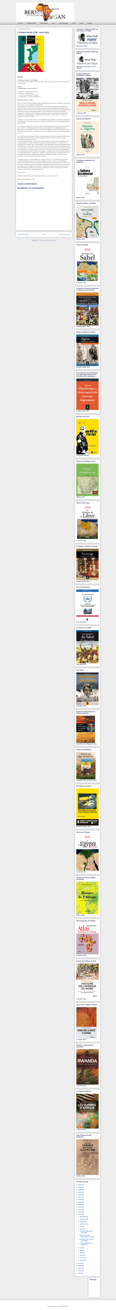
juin (81, 1248)
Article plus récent (23, 234)
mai (81, 1250)
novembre (83, 1219)
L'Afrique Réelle (31, 23)
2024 (79, 1189)
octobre (82, 1221)
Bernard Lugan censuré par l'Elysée (86, 1239)
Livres (73, 23)
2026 (79, 1184)
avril (81, 1252)
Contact (89, 23)
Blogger (67, 1306)
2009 (79, 1273)
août (81, 1226)
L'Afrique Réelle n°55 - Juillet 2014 (86, 1243)
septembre (83, 1224)
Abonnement (44, 23)
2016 (79, 1209)
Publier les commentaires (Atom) (47, 240)
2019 (79, 1202)
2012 (79, 1265)
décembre (83, 1216)
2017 (79, 1207)
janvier (82, 1260)
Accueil (20, 23)
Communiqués (63, 23)
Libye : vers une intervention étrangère (86, 1235)
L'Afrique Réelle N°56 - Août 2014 (86, 1231)
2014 (79, 1214)
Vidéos (81, 23)
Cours (53, 23)
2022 (79, 1194)
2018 (79, 1204)
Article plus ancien (65, 234)
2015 (79, 1212)
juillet (81, 1229)
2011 (79, 1268)
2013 (79, 1263)
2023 (79, 1192)
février (82, 1257)
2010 (79, 1270)
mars (81, 1255)
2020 (79, 1199)
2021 (79, 1197)
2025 (79, 1187)
